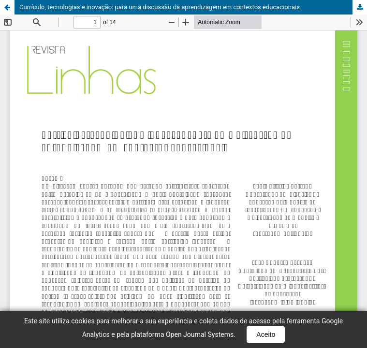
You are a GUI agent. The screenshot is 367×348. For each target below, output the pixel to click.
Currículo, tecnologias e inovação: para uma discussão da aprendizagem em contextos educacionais (159, 7)
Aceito (265, 334)
